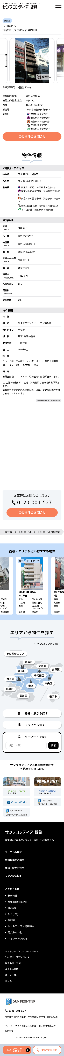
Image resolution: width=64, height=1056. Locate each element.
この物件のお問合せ (32, 136)
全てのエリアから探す (48, 643)
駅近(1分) (13, 914)
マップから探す (13, 875)
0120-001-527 (34, 502)
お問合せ (9, 1030)
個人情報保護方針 (47, 1025)
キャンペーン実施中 (18, 938)
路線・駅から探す (14, 868)
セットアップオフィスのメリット (21, 951)
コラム (8, 981)
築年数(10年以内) (17, 901)
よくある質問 (11, 969)
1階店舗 (12, 908)
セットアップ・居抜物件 (21, 926)
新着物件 (12, 895)
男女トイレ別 (15, 932)
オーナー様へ (11, 975)
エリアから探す (13, 852)
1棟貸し (12, 920)
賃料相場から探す (14, 860)
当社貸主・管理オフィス (17, 957)
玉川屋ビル (25, 532)
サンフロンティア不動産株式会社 (20, 1025)
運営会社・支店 (13, 963)
